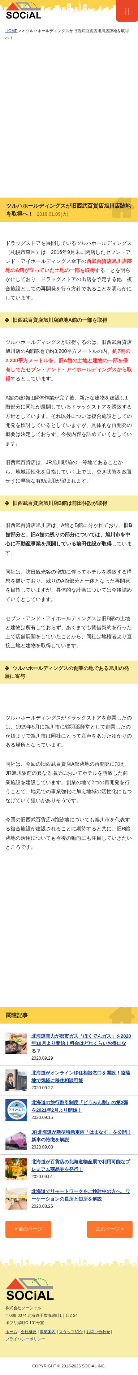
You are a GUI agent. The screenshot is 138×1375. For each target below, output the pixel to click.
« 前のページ (28, 1229)
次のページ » (110, 1229)
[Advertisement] (69, 120)
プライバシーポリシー (25, 1339)
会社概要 (28, 1331)
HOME (11, 31)
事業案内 (48, 1331)
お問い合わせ (98, 1331)
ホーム (11, 1331)
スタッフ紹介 (71, 1331)
